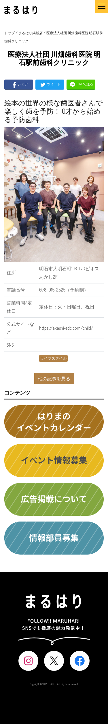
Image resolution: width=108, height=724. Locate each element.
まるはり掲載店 (30, 33)
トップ (9, 33)
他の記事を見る (54, 378)
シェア (19, 84)
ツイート (50, 84)
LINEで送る (81, 84)
